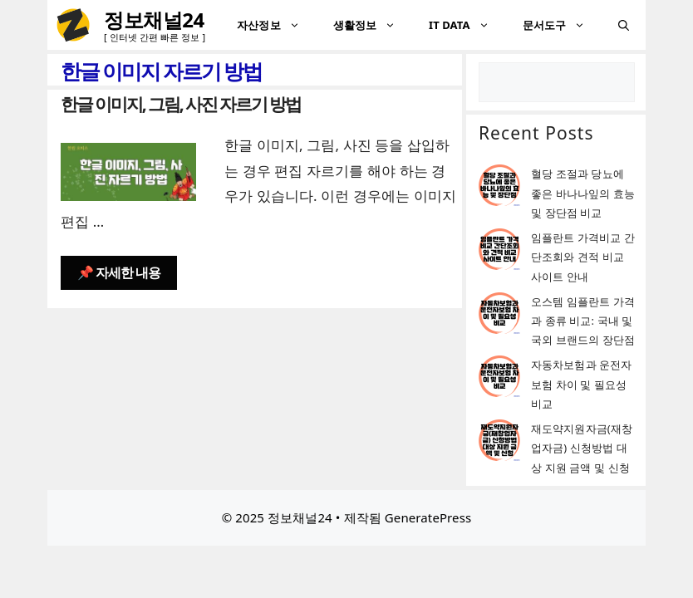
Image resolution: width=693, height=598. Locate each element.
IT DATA (467, 25)
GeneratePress (428, 517)
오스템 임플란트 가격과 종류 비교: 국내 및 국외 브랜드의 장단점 (583, 321)
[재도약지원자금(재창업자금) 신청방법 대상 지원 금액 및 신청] (499, 443)
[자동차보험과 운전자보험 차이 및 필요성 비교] (499, 379)
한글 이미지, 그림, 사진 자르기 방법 (181, 103)
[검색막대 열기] (624, 25)
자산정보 (276, 25)
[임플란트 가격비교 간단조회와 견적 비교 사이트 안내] (499, 252)
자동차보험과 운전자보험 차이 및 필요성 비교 (581, 384)
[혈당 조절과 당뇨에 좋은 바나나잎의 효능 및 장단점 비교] (499, 188)
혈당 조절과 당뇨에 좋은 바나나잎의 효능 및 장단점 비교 (583, 193)
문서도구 (562, 25)
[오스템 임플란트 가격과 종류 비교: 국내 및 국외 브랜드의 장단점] (499, 316)
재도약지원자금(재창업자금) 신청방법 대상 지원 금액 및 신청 (581, 448)
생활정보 (372, 25)
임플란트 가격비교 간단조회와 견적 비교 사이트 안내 (583, 257)
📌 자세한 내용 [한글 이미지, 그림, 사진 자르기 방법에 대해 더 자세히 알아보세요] (118, 272)
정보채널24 (154, 19)
